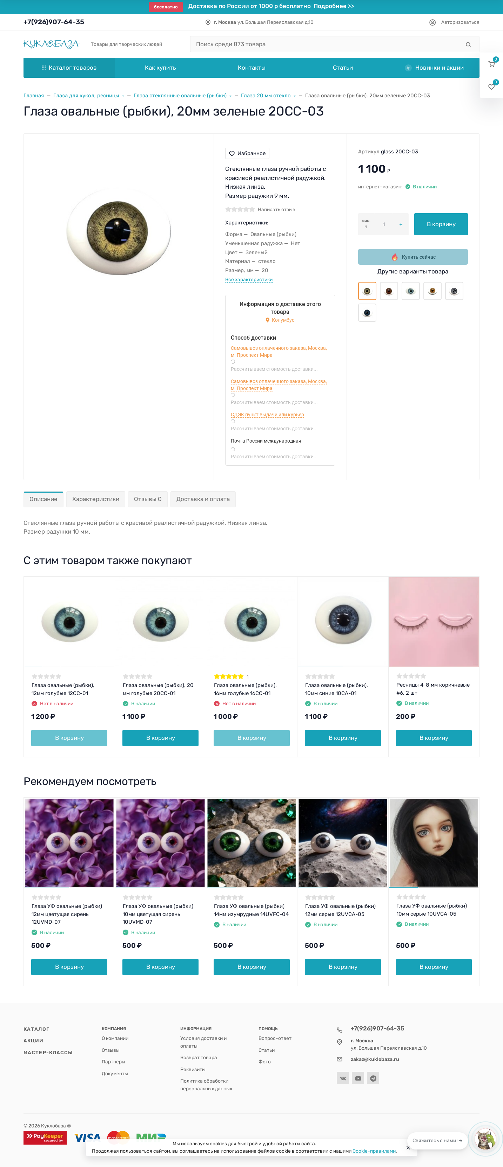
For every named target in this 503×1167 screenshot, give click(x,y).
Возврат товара (198, 1057)
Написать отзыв (276, 209)
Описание (43, 498)
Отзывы (111, 1050)
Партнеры (113, 1061)
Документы (115, 1073)
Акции (34, 1040)
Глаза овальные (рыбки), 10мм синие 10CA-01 (336, 689)
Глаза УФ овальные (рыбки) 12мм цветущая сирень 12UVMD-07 (67, 914)
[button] (491, 64)
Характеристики (95, 498)
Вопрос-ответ (275, 1038)
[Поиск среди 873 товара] (325, 44)
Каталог (36, 1029)
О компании (115, 1038)
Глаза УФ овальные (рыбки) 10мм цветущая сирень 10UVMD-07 (158, 914)
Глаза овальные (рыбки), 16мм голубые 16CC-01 (245, 689)
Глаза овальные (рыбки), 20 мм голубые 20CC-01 (158, 689)
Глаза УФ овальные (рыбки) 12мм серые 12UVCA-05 (340, 910)
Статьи (267, 1050)
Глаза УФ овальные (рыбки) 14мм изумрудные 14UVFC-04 (251, 910)
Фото (265, 1061)
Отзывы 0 (148, 498)
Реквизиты (193, 1069)
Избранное (247, 153)
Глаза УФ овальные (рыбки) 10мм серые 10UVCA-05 (431, 910)
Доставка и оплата (203, 498)
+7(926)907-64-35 (54, 22)
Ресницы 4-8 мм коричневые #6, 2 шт (433, 689)
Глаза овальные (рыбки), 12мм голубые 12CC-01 (63, 689)
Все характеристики (249, 279)
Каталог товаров (69, 67)
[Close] (408, 1148)
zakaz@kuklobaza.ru (375, 1059)
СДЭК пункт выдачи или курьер (267, 414)
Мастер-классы (48, 1052)
